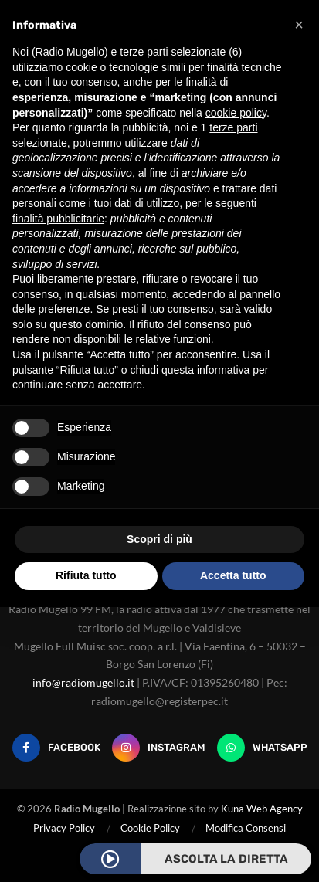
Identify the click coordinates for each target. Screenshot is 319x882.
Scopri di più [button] (159, 539)
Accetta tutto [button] (233, 575)
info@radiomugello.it (83, 682)
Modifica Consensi (245, 828)
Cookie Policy (150, 828)
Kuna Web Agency (262, 808)
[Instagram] (158, 748)
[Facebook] (56, 748)
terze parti (233, 127)
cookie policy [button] (235, 113)
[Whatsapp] (262, 748)
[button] (299, 24)
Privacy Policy (64, 828)
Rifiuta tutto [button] (86, 575)
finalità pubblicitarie (58, 218)
